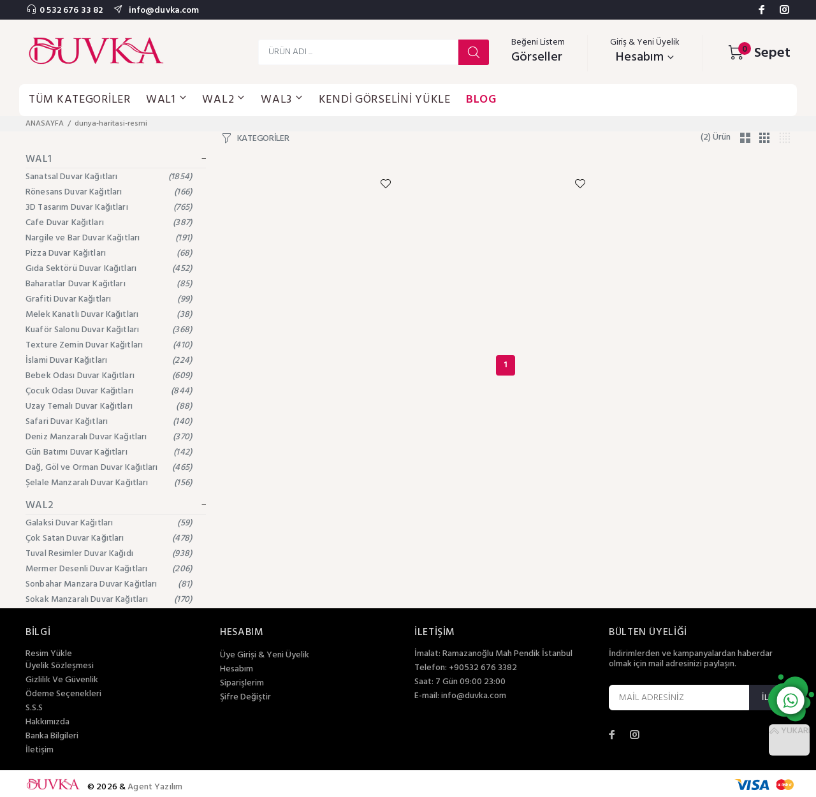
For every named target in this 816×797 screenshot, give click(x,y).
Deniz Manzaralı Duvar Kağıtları (109, 437)
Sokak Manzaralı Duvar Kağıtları (109, 599)
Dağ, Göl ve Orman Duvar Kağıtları (109, 467)
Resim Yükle (49, 654)
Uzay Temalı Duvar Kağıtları (109, 406)
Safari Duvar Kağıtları (109, 421)
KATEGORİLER (263, 139)
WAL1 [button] (166, 100)
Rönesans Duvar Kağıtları (109, 192)
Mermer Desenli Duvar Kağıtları (109, 569)
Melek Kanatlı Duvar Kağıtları (109, 314)
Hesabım (236, 669)
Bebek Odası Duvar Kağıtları (109, 376)
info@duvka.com (162, 10)
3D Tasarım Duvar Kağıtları (109, 207)
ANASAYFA (45, 123)
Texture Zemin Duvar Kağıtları (109, 345)
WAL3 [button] (282, 100)
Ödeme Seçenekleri (63, 694)
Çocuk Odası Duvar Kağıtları (109, 391)
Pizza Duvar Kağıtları (109, 253)
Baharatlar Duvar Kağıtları (109, 284)
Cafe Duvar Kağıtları (109, 223)
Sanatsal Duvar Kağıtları (109, 177)
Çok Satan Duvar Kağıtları (109, 538)
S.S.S (34, 708)
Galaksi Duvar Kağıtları (109, 523)
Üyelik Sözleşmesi (60, 666)
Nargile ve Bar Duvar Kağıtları (109, 238)
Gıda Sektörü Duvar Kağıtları (109, 268)
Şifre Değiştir (245, 698)
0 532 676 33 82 (71, 10)
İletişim (40, 750)
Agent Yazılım (154, 787)
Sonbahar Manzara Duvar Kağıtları (109, 584)
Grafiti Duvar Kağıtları (109, 299)
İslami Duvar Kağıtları (109, 360)
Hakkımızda (47, 722)
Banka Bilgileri (52, 736)
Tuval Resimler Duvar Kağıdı (109, 553)
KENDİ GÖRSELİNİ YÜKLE (385, 100)
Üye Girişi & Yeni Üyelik (264, 655)
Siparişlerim (242, 683)
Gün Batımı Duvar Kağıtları (109, 452)
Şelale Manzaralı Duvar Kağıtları (109, 483)
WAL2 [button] (223, 100)
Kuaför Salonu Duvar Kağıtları (109, 330)
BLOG (481, 100)
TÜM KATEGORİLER (80, 100)
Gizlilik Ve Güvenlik (62, 680)
